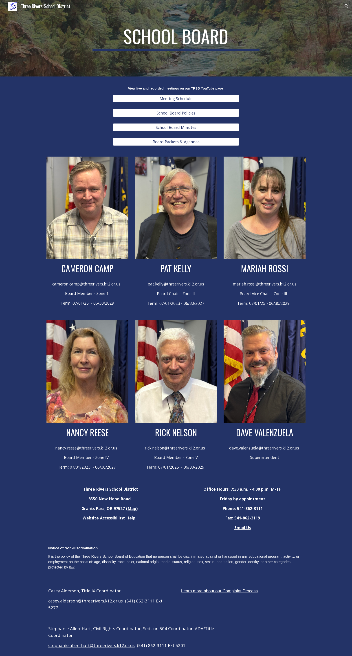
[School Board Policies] (176, 113)
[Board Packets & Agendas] (176, 141)
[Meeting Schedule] (176, 98)
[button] (346, 6)
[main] (176, 38)
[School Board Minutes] (176, 127)
